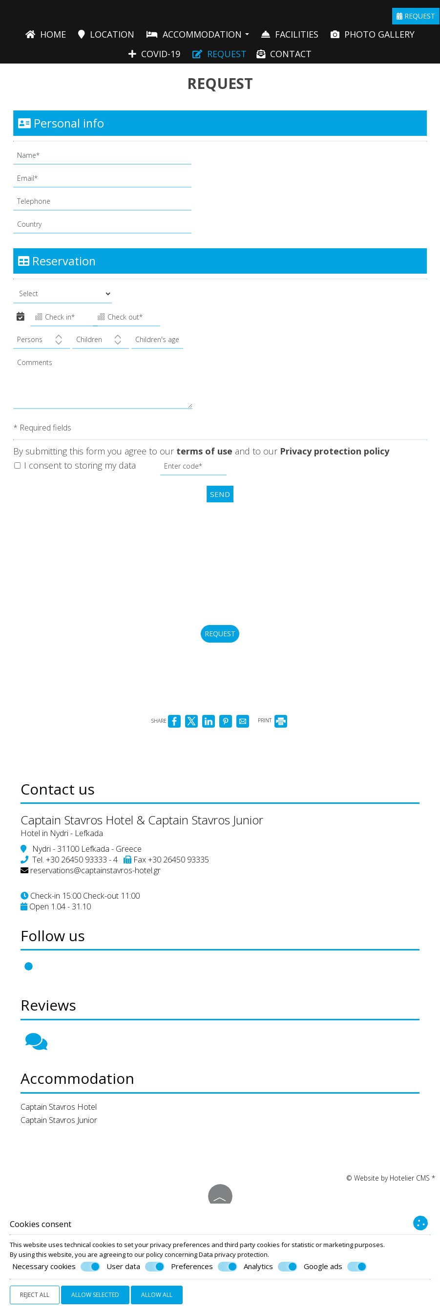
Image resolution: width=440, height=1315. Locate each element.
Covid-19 (154, 58)
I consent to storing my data (76, 473)
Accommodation (198, 37)
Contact (284, 58)
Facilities (289, 37)
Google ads (335, 1267)
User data (135, 1267)
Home (45, 37)
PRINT (272, 744)
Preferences (204, 1267)
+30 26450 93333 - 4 (86, 891)
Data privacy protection (233, 1254)
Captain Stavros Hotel (62, 1150)
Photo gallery (373, 37)
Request (416, 17)
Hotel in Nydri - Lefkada (65, 865)
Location (106, 37)
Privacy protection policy (336, 458)
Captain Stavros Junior (62, 1164)
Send (220, 501)
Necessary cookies (56, 1267)
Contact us (61, 818)
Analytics (270, 1267)
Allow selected (95, 1295)
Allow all (156, 1295)
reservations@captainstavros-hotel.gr (99, 902)
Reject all (34, 1295)
